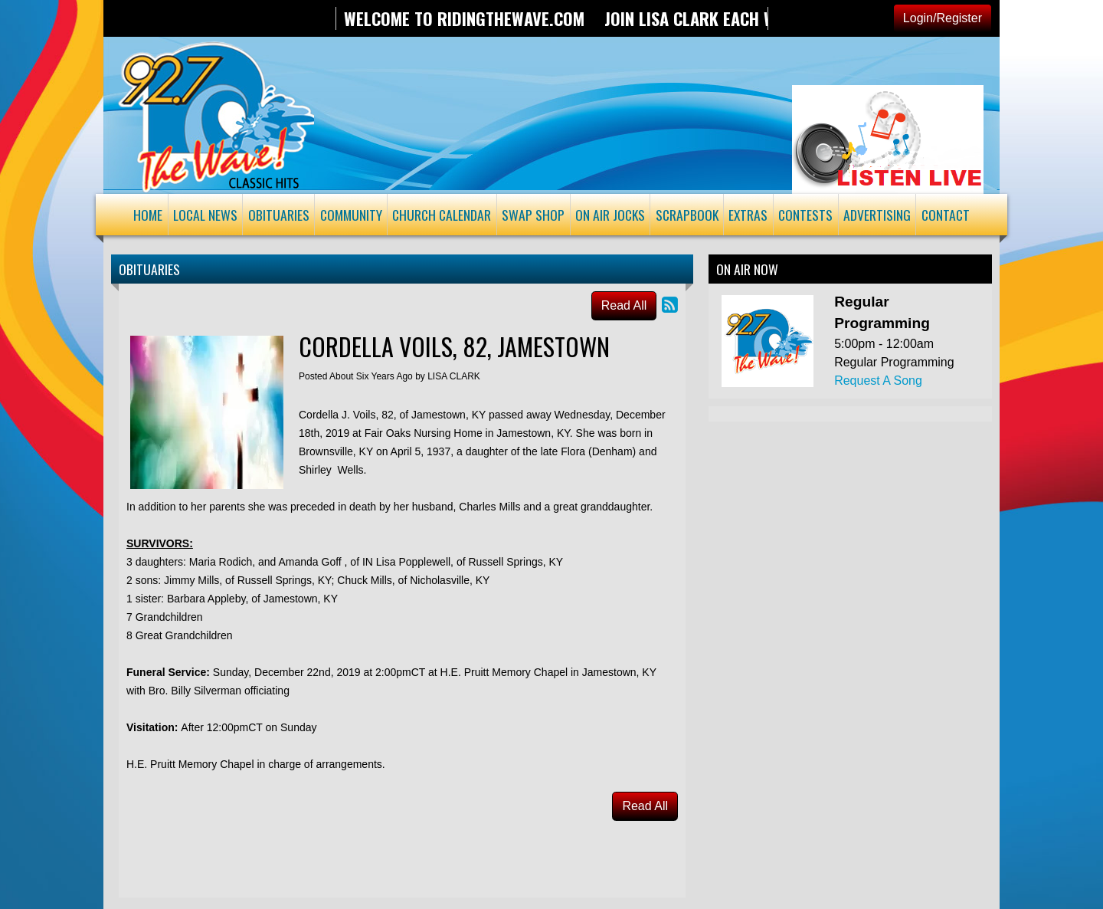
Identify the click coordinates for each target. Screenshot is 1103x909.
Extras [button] (748, 215)
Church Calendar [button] (441, 215)
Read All (624, 305)
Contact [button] (945, 215)
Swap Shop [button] (533, 215)
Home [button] (147, 215)
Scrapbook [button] (687, 215)
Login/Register (942, 18)
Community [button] (351, 215)
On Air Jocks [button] (610, 215)
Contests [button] (805, 215)
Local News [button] (205, 215)
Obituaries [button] (278, 215)
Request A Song (878, 380)
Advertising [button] (877, 215)
